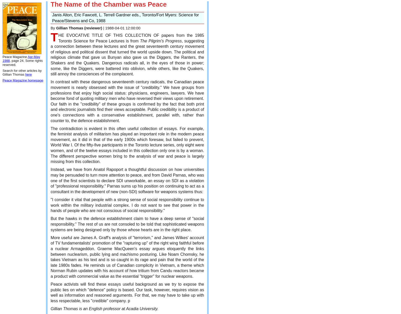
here (28, 74)
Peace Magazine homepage (23, 80)
